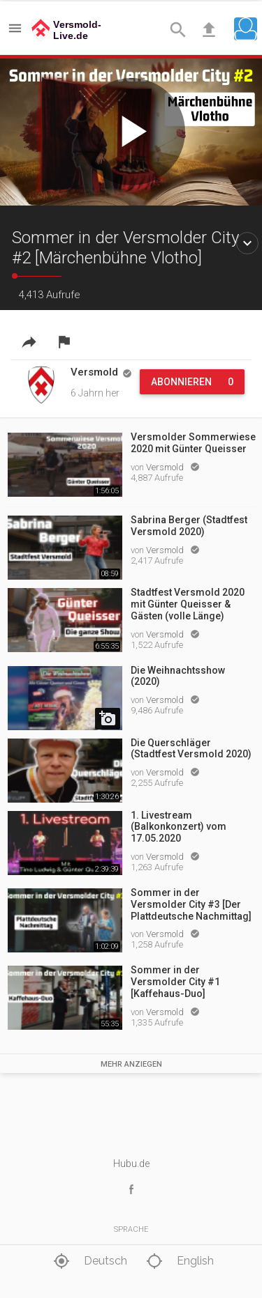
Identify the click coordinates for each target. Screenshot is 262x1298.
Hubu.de (131, 1163)
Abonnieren (192, 381)
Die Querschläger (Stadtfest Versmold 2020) (191, 748)
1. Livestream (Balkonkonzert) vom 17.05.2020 (178, 827)
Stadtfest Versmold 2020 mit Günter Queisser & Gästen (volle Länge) (188, 604)
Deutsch (88, 1261)
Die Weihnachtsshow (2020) (178, 676)
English (178, 1261)
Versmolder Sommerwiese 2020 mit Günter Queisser (193, 442)
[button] (245, 29)
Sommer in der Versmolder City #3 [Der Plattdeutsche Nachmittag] (191, 904)
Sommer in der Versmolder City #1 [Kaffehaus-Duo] (175, 981)
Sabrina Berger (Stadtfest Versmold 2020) (189, 525)
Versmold (166, 467)
